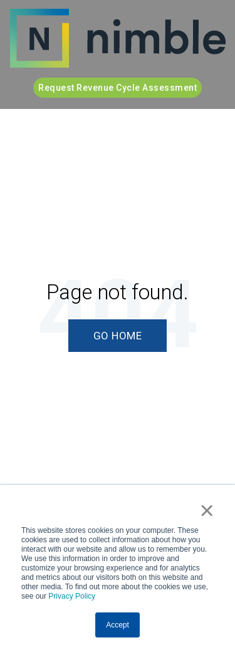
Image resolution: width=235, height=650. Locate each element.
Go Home (117, 335)
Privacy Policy (71, 596)
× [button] (207, 510)
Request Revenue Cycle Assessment (117, 88)
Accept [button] (117, 625)
